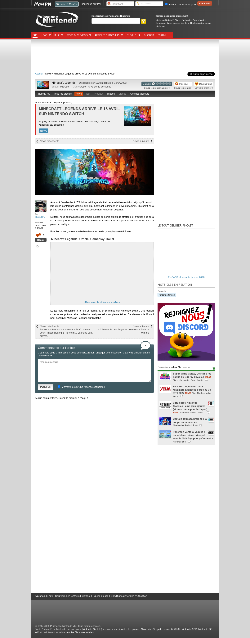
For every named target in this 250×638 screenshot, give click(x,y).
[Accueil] (35, 35)
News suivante (141, 141)
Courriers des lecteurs (67, 596)
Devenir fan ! (205, 84)
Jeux (57, 35)
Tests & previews (77, 35)
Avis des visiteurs (139, 93)
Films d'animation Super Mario (190, 20)
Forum (162, 35)
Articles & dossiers (107, 35)
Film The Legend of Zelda (198, 23)
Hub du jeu (44, 93)
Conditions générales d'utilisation (129, 596)
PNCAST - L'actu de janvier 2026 (186, 277)
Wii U (177, 629)
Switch (99, 82)
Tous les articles (63, 93)
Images (111, 93)
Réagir (40, 240)
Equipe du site (100, 596)
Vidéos (122, 93)
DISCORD (149, 35)
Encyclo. (132, 35)
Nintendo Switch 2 (165, 20)
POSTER (45, 386)
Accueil (39, 73)
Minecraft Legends (63, 82)
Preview (98, 93)
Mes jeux (183, 84)
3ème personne (102, 86)
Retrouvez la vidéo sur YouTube (102, 302)
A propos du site (44, 596)
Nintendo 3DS (189, 629)
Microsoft (65, 86)
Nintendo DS (205, 629)
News (44, 35)
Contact (86, 596)
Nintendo (160, 26)
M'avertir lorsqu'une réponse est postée (81, 386)
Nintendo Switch (167, 295)
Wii (36, 632)
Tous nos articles (84, 632)
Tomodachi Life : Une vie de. (170, 23)
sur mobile (68, 632)
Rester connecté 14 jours (180, 4)
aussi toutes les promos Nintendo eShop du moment (143, 629)
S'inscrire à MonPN (66, 4)
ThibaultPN (40, 217)
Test (88, 93)
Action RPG (86, 86)
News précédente (49, 141)
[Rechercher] (116, 21)
